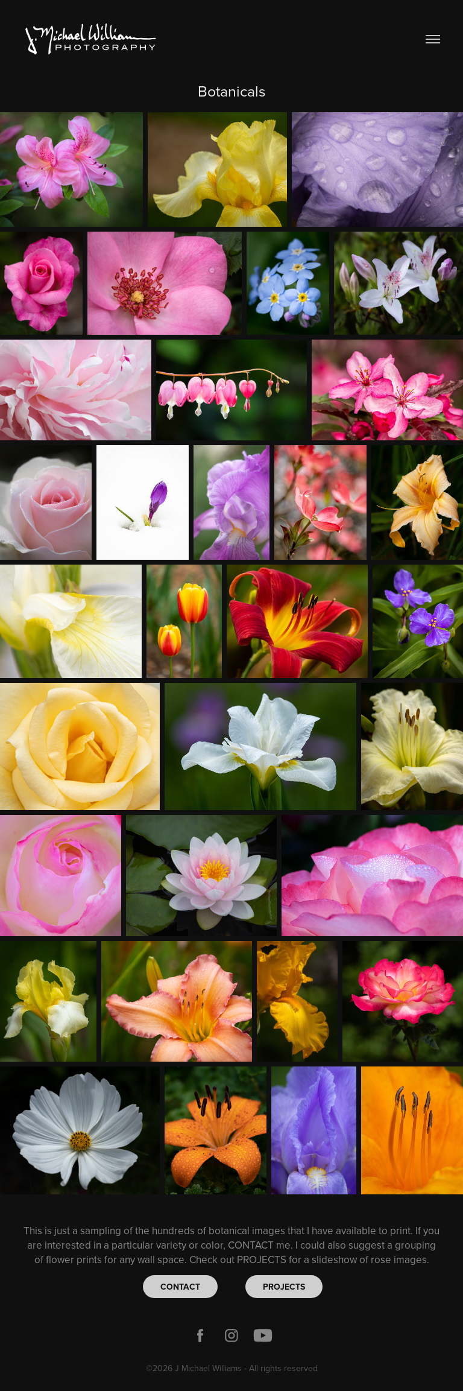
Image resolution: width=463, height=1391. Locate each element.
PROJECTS (284, 1287)
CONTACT (180, 1287)
